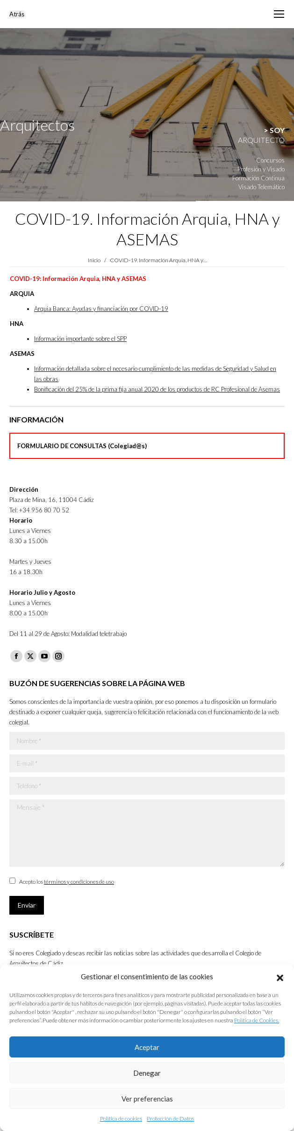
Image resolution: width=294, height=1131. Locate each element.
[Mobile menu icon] (279, 14)
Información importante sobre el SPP (80, 338)
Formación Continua (258, 178)
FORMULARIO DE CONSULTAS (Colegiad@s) (82, 446)
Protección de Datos (170, 1118)
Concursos (270, 160)
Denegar (147, 1073)
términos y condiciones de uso (79, 881)
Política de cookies (121, 1118)
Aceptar (147, 1047)
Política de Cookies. (256, 1020)
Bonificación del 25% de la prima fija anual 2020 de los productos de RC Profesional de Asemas (157, 389)
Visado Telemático (261, 187)
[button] (280, 976)
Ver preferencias (147, 1098)
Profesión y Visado (261, 169)
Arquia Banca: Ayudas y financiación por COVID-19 (101, 308)
